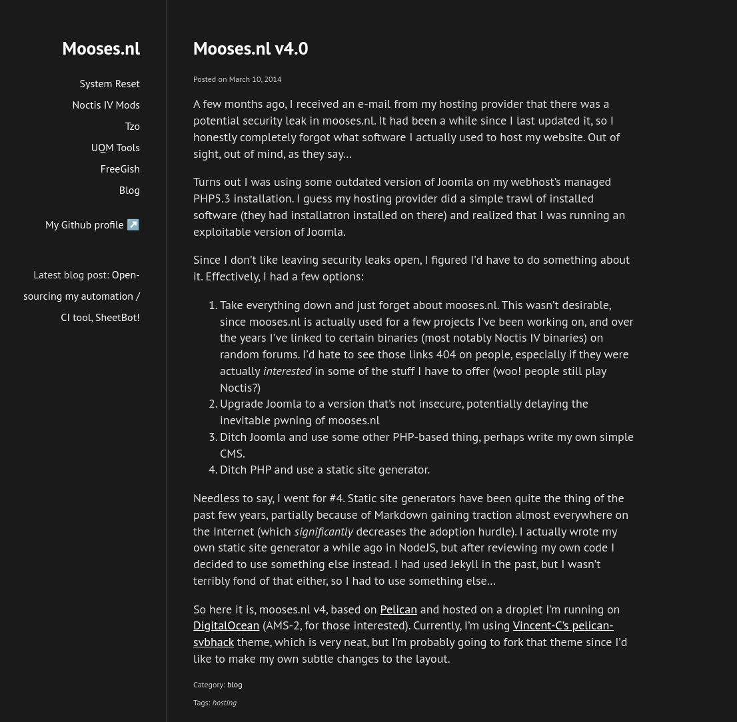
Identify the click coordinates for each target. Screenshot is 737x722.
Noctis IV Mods (106, 104)
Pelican (398, 609)
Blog (129, 189)
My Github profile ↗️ (92, 224)
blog (235, 684)
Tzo (132, 126)
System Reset (110, 83)
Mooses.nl (101, 48)
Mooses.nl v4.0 (251, 48)
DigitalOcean (226, 625)
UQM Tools (115, 147)
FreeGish (120, 168)
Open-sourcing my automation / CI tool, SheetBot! (81, 296)
